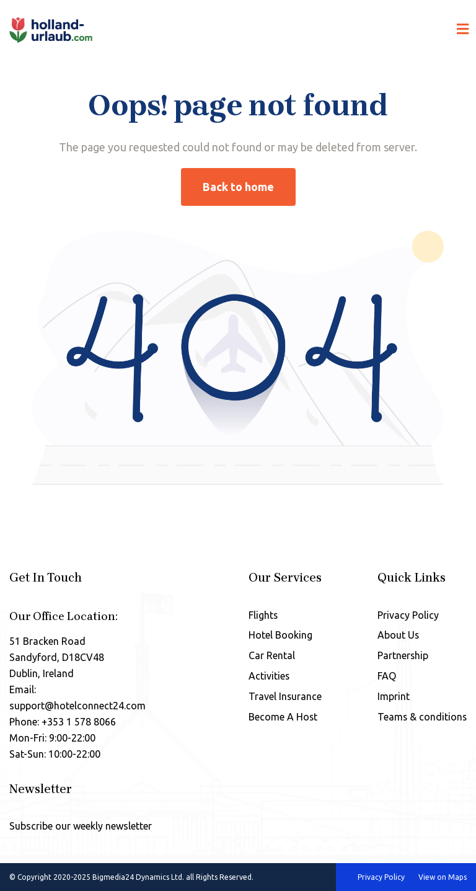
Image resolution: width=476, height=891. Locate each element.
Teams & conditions (421, 717)
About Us (397, 635)
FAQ (385, 676)
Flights (262, 615)
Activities (268, 676)
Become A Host (282, 717)
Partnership (402, 656)
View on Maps (442, 877)
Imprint (392, 697)
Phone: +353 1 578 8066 (62, 721)
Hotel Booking (279, 635)
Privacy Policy (407, 615)
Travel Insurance (284, 697)
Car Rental (270, 656)
